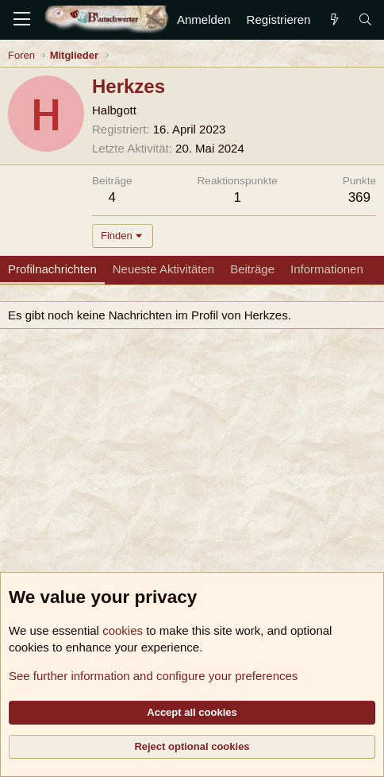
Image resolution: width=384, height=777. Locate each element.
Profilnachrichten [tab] (52, 269)
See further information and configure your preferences (153, 675)
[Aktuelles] (333, 19)
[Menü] (21, 20)
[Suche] (365, 19)
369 (359, 197)
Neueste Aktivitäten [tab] (163, 269)
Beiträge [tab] (252, 269)
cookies (122, 630)
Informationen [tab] (326, 269)
